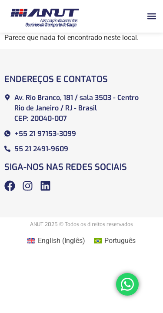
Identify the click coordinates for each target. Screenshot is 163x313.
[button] (151, 16)
